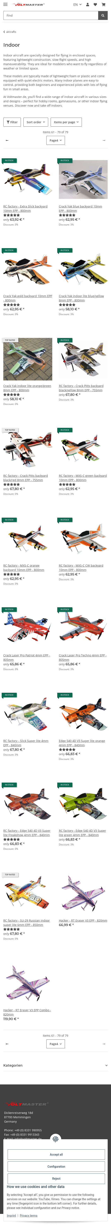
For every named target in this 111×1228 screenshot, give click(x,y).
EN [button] (75, 4)
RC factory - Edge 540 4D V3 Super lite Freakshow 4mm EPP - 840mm (26, 833)
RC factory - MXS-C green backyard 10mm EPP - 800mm (83, 478)
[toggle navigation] (5, 2)
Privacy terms (28, 1215)
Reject (56, 1178)
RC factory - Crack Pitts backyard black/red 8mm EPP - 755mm (25, 478)
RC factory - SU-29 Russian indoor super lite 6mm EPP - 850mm (26, 922)
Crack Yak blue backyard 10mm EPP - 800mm (80, 208)
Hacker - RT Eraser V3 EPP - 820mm (83, 920)
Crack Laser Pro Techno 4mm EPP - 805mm (83, 657)
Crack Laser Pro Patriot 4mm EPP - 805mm (26, 657)
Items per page (64, 122)
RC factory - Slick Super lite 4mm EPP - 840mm (25, 743)
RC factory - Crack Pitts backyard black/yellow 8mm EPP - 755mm (81, 388)
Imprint (11, 1215)
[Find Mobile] (50, 15)
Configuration (56, 1166)
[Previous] (7, 140)
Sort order (34, 122)
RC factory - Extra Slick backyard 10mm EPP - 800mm (25, 208)
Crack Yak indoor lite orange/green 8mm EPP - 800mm (27, 388)
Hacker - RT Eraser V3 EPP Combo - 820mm (27, 1012)
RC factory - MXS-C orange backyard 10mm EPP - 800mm (23, 567)
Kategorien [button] (13, 1065)
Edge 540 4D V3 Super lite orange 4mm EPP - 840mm (82, 743)
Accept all (56, 1154)
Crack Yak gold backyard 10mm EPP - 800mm (27, 298)
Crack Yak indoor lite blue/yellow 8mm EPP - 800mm (81, 298)
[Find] (103, 15)
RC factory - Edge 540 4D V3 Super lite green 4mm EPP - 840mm (82, 833)
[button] (87, 4)
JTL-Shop (63, 1222)
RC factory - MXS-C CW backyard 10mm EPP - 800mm (81, 567)
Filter (12, 122)
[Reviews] (11, 215)
